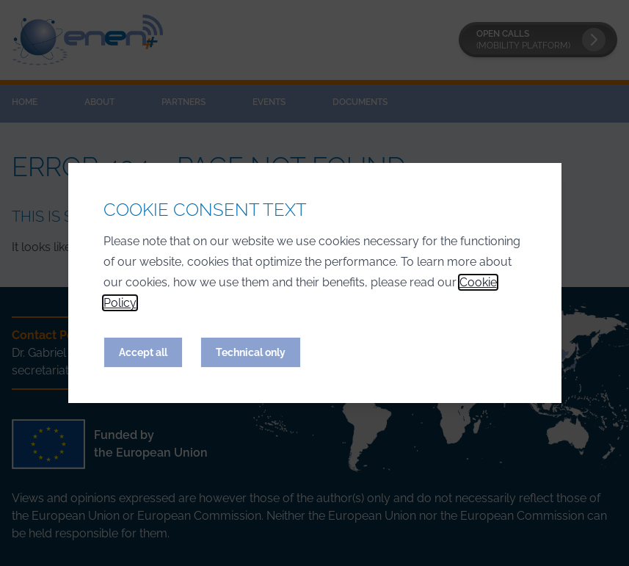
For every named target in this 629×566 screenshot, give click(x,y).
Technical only (251, 352)
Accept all (143, 352)
